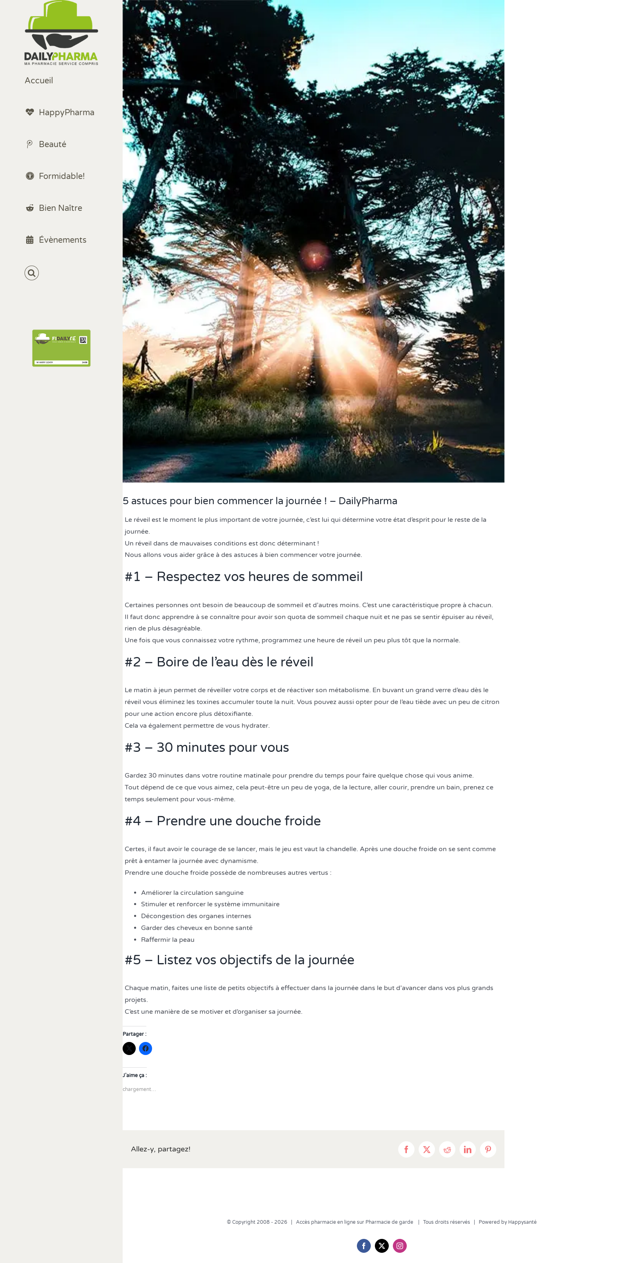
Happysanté (522, 1222)
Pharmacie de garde (390, 1222)
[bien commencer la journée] (313, 241)
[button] (61, 273)
